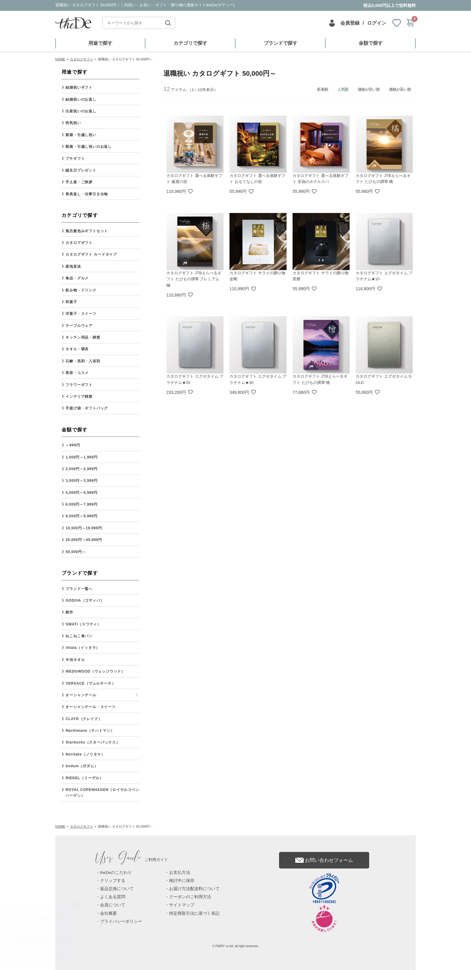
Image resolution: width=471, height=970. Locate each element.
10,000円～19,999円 (83, 528)
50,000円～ (75, 552)
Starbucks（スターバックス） (92, 742)
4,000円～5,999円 (81, 493)
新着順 (322, 89)
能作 (69, 612)
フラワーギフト (79, 385)
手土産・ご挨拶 (79, 182)
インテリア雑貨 (79, 396)
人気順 (342, 89)
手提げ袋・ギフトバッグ (86, 408)
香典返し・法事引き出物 (86, 194)
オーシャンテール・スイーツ (90, 707)
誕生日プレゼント (80, 170)
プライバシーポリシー (121, 921)
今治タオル (75, 660)
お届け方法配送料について (194, 888)
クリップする (112, 880)
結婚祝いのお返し (80, 99)
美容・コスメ (77, 373)
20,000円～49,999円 (83, 540)
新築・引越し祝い (80, 135)
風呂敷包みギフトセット (86, 231)
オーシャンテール (80, 695)
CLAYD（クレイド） (83, 719)
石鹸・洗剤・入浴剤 (82, 361)
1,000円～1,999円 (81, 457)
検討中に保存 (181, 880)
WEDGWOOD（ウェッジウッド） (95, 671)
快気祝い (73, 123)
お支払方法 (179, 872)
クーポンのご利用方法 (190, 897)
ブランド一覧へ (79, 589)
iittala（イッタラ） (82, 648)
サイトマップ (181, 905)
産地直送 (73, 266)
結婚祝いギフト (79, 87)
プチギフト (75, 159)
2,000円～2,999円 (81, 469)
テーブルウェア (79, 326)
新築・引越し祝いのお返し (88, 146)
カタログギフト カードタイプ (91, 254)
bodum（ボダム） (81, 766)
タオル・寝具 (77, 349)
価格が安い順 (369, 89)
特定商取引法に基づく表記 (194, 913)
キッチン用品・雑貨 (82, 337)
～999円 (72, 445)
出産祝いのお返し (80, 111)
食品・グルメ (77, 278)
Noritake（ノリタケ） (85, 754)
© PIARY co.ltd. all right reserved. (235, 946)
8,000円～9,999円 (81, 516)
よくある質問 (112, 897)
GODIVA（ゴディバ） (84, 600)
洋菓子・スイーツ (80, 314)
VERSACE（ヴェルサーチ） (90, 683)
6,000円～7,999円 (81, 504)
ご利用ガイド (132, 859)
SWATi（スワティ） (83, 624)
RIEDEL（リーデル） (84, 778)
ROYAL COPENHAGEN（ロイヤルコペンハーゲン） (102, 793)
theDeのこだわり (116, 872)
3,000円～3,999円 (81, 481)
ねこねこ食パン (79, 636)
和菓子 (71, 302)
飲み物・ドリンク (80, 290)
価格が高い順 (400, 89)
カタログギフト (79, 243)
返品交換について (117, 888)
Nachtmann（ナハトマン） (89, 730)
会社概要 (108, 913)
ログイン (376, 23)
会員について (112, 905)
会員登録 (350, 23)
